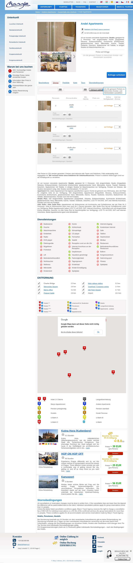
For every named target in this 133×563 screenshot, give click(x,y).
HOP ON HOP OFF (72, 453)
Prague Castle (49, 293)
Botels (102, 303)
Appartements (76, 311)
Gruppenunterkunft (15, 54)
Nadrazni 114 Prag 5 (97, 29)
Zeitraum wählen (97, 90)
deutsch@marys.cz (23, 544)
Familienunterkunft (15, 48)
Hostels (74, 309)
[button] (113, 372)
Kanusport (67, 476)
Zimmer (56, 83)
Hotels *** (47, 306)
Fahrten (63, 7)
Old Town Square (94, 290)
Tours (83, 83)
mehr (71, 106)
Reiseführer (102, 7)
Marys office (48, 290)
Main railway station (95, 283)
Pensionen (75, 306)
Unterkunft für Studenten (80, 303)
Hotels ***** (47, 311)
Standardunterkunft (15, 30)
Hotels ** (47, 303)
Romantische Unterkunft (17, 42)
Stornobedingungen (96, 83)
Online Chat (122, 559)
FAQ (84, 2)
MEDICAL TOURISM (124, 7)
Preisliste (66, 83)
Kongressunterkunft (15, 60)
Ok (98, 332)
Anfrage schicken (116, 75)
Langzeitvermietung (106, 306)
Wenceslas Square (51, 287)
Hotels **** (47, 309)
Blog (78, 2)
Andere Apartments (49, 12)
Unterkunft (46, 7)
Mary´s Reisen (57, 561)
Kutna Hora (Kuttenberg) (76, 430)
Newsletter (68, 2)
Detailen (115, 472)
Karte (75, 83)
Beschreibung (44, 83)
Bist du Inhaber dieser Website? (72, 332)
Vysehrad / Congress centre (98, 287)
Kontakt (92, 2)
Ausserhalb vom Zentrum (67, 12)
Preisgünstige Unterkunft (17, 36)
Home (37, 12)
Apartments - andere (107, 309)
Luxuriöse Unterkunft (16, 24)
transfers (80, 7)
